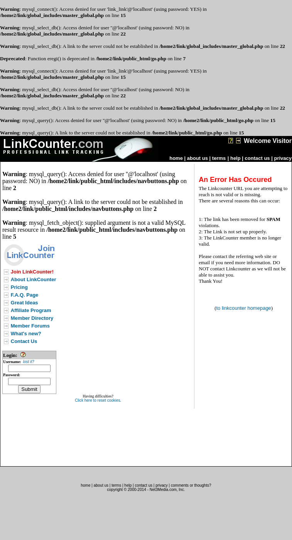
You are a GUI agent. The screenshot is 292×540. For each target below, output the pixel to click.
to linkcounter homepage (243, 308)
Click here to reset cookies (97, 400)
